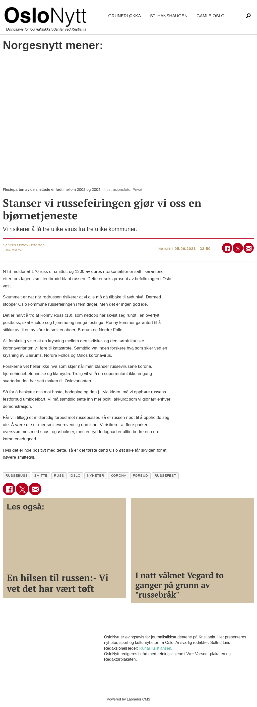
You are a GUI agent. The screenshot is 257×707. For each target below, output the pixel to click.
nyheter (95, 475)
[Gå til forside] (46, 16)
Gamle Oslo (210, 16)
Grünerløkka (124, 16)
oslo (76, 475)
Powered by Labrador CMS (128, 699)
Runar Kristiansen (155, 648)
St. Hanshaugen (168, 16)
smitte (40, 475)
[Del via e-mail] (248, 248)
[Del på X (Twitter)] (238, 248)
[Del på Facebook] (227, 248)
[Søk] (248, 16)
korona (118, 475)
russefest (165, 475)
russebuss (17, 475)
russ (59, 475)
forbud (140, 475)
